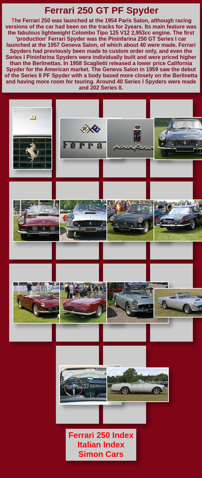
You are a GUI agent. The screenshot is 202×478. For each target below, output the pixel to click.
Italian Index (101, 444)
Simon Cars (100, 454)
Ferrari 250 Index (101, 435)
